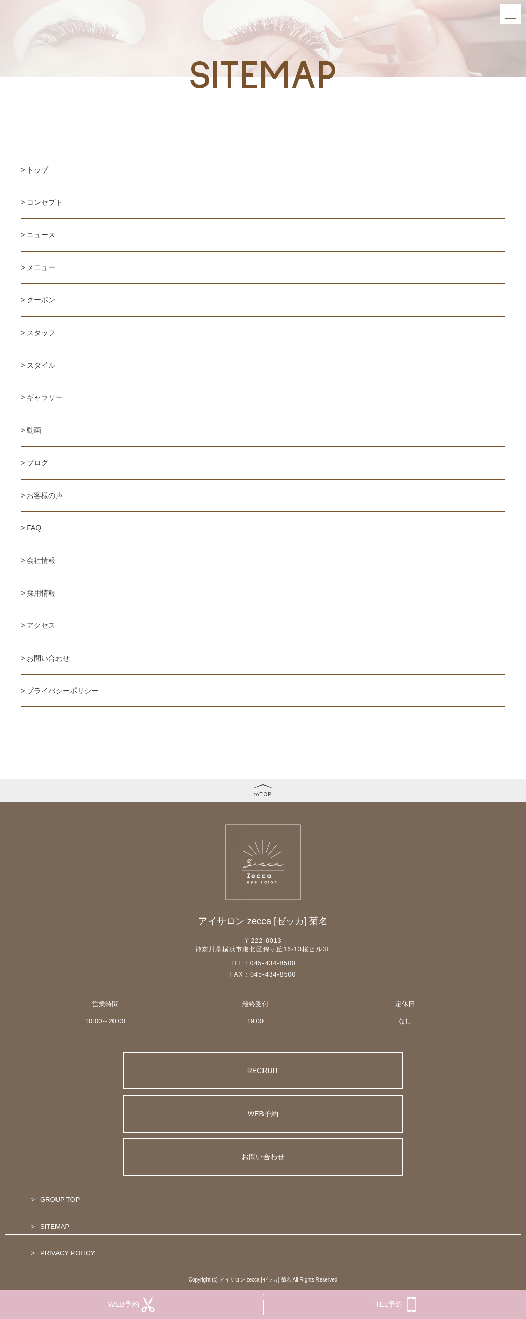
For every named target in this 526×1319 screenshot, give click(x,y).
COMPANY (382, 231)
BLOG (373, 159)
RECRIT (375, 249)
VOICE (374, 195)
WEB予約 (263, 1114)
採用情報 (41, 593)
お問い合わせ (48, 658)
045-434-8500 (273, 963)
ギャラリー (45, 397)
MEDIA (374, 177)
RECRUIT (263, 1070)
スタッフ (41, 333)
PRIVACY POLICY (67, 1253)
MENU (373, 68)
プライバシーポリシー (63, 690)
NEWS (373, 50)
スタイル (41, 365)
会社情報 (41, 560)
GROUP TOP (60, 1199)
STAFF (374, 104)
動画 (34, 430)
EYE (369, 122)
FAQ (370, 213)
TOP (371, 13)
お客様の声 (45, 495)
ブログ (37, 462)
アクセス (41, 625)
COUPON (379, 86)
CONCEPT (381, 31)
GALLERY (378, 141)
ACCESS (378, 267)
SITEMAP (54, 1226)
